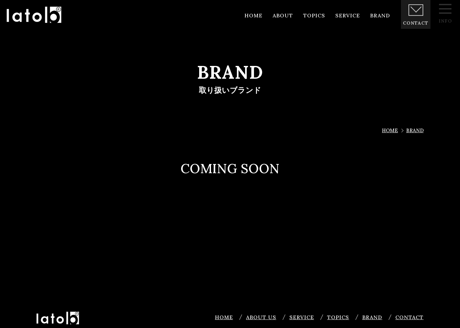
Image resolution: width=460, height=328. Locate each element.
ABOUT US (261, 317)
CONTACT (409, 317)
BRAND (372, 317)
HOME (224, 317)
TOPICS (338, 317)
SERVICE (301, 317)
